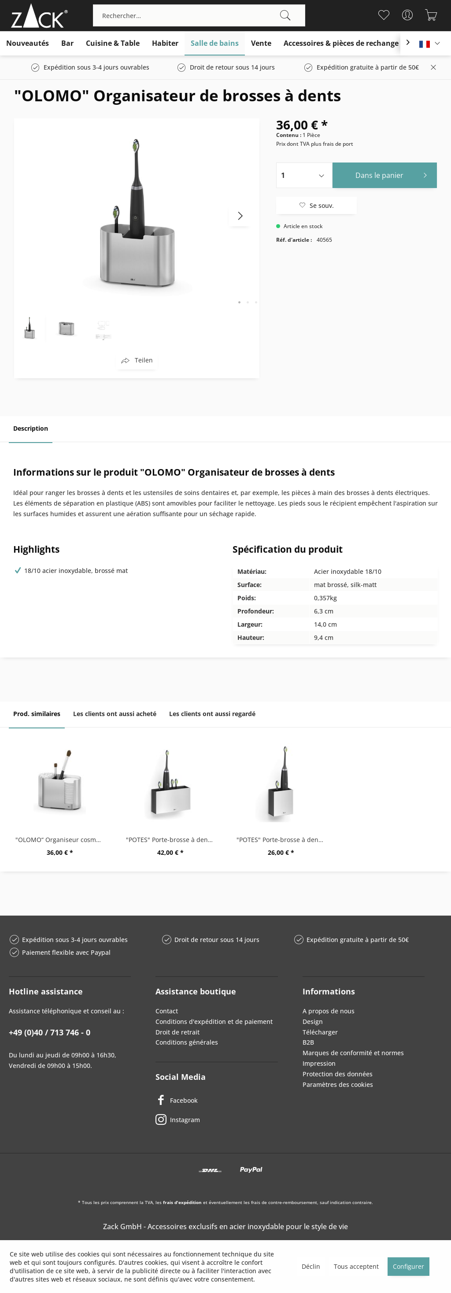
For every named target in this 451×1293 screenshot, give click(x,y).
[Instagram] (216, 1119)
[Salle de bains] (215, 43)
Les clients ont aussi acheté (114, 713)
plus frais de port (332, 144)
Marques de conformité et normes (353, 1053)
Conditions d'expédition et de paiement (214, 1021)
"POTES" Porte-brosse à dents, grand (172, 839)
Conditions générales (186, 1042)
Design (313, 1021)
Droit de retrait (177, 1032)
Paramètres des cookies (338, 1084)
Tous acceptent (356, 1266)
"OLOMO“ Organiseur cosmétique (61, 839)
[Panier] (431, 15)
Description (30, 428)
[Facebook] (216, 1100)
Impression (319, 1063)
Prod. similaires (36, 713)
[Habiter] (165, 43)
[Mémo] (384, 15)
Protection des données (338, 1074)
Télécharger (320, 1032)
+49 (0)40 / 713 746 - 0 (49, 1032)
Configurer (408, 1266)
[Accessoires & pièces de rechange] (341, 43)
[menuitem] (199, 15)
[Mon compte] (408, 15)
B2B (308, 1042)
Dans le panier (393, 174)
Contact (166, 1011)
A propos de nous (329, 1011)
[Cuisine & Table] (113, 43)
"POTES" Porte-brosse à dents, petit (283, 839)
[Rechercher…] (199, 15)
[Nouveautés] (27, 43)
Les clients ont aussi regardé (212, 713)
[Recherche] (285, 15)
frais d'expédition (182, 1202)
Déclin (311, 1266)
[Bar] (67, 43)
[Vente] (261, 43)
